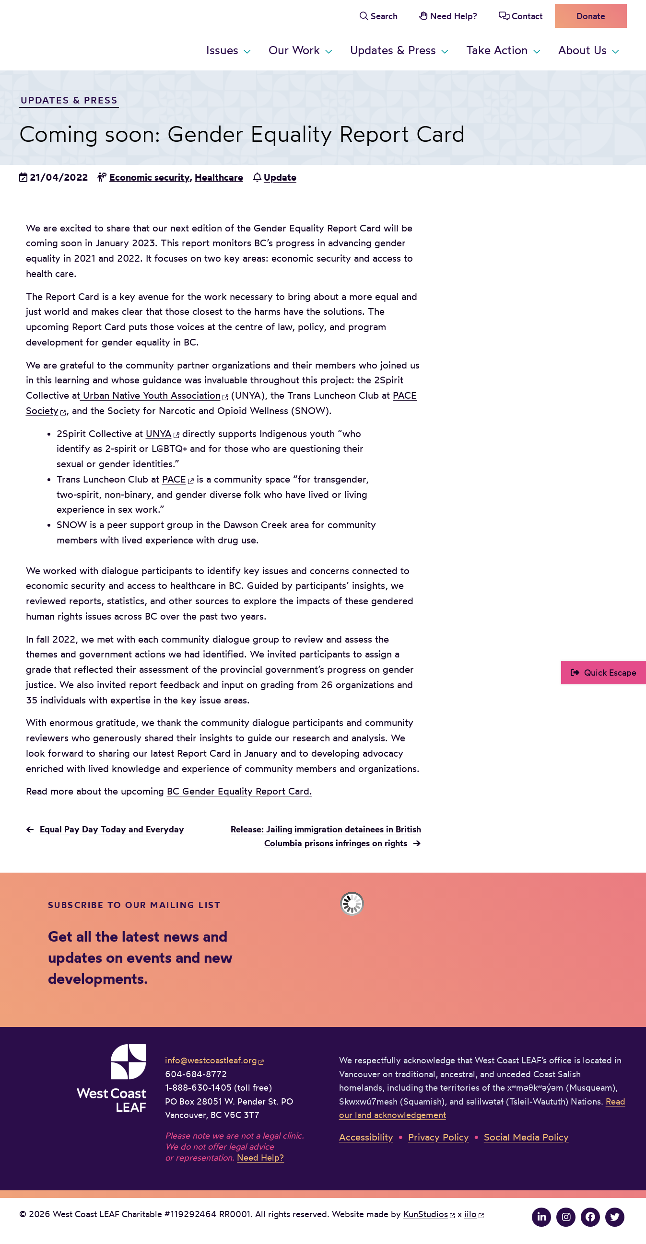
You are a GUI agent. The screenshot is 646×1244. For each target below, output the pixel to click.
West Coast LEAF (91, 33)
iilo (470, 1214)
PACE (174, 479)
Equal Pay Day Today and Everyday (112, 829)
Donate (590, 16)
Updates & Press (393, 50)
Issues (222, 50)
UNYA (159, 433)
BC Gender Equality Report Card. (239, 791)
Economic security (149, 177)
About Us (582, 50)
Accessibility (366, 1137)
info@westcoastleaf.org (211, 1060)
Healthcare (219, 177)
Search (384, 16)
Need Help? (453, 16)
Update (280, 177)
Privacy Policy (438, 1137)
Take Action (497, 50)
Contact (527, 16)
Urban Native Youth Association (150, 395)
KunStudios (425, 1214)
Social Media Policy (526, 1137)
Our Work (294, 50)
